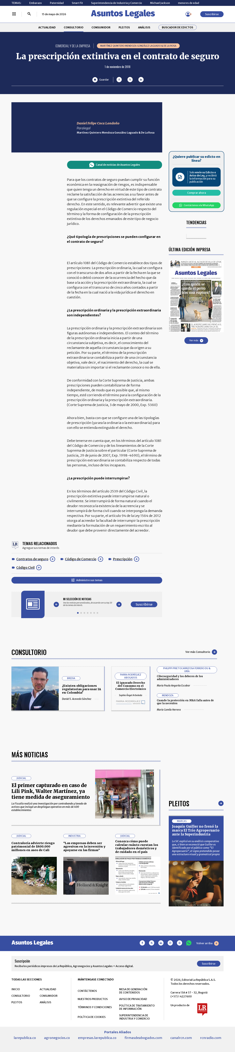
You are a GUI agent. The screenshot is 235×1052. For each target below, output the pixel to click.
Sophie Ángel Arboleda (130, 695)
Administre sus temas (86, 580)
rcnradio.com (210, 1038)
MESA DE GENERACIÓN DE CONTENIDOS (133, 991)
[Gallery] (87, 602)
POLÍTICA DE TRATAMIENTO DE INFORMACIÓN (137, 1007)
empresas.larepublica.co (97, 1038)
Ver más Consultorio (201, 652)
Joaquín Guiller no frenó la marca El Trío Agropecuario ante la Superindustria (195, 830)
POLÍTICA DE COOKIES (92, 1017)
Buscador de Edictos (177, 27)
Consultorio (29, 652)
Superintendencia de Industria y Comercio (116, 3)
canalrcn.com (181, 1038)
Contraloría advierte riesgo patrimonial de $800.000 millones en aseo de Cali (33, 846)
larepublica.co (25, 1038)
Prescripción (122, 559)
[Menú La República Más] (14, 14)
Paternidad (57, 3)
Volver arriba (207, 943)
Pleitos (179, 803)
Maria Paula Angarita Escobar (182, 685)
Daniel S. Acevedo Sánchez (80, 699)
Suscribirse (212, 14)
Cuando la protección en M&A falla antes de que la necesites (185, 702)
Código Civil (25, 567)
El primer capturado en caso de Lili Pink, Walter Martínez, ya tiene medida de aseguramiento (50, 791)
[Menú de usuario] (188, 14)
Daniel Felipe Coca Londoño (98, 123)
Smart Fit (77, 3)
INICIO (15, 989)
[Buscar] (29, 14)
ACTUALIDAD (47, 27)
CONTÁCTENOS (87, 990)
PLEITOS (124, 27)
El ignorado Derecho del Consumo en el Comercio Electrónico (130, 686)
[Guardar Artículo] (100, 80)
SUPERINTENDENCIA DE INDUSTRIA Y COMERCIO (134, 1017)
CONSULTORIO (73, 27)
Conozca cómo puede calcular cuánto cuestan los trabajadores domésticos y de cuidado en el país (136, 846)
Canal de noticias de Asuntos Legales (114, 164)
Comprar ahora (196, 192)
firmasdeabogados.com (143, 1038)
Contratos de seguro (32, 559)
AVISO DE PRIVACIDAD (133, 999)
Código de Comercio (80, 559)
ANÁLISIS (144, 27)
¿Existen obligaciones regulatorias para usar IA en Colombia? (81, 689)
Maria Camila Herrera (180, 709)
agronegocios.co (57, 1038)
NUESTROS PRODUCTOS (93, 999)
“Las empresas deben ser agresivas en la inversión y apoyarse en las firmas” (84, 846)
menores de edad (188, 3)
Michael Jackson (160, 3)
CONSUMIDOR (101, 27)
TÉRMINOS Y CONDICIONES (95, 1007)
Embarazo (35, 3)
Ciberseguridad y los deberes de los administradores (180, 678)
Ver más (196, 340)
